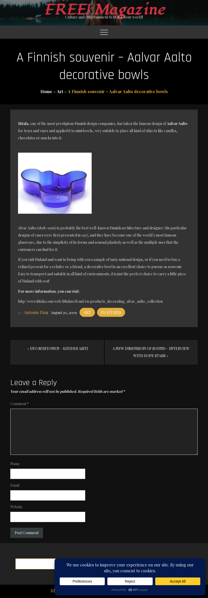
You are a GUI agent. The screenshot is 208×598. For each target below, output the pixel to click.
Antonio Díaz (36, 312)
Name (15, 463)
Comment (19, 403)
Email (14, 485)
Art (87, 312)
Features (111, 312)
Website (16, 506)
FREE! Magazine (104, 10)
